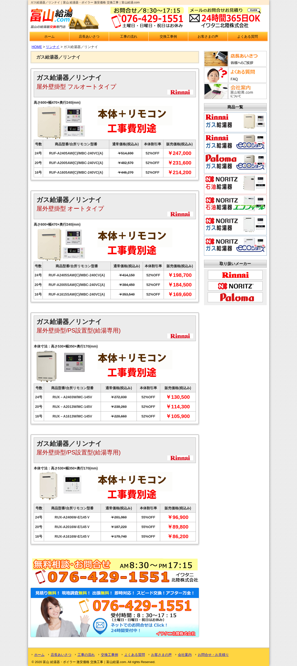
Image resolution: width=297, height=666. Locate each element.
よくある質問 (247, 36)
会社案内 (185, 655)
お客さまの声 (208, 36)
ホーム (49, 36)
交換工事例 (168, 36)
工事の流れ (128, 36)
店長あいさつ (89, 36)
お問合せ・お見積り (213, 655)
